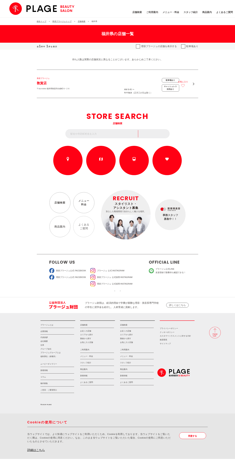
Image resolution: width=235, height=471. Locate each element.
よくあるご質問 (204, 12)
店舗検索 (116, 12)
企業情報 (44, 344)
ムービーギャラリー (48, 376)
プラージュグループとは (50, 365)
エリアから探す (101, 166)
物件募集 (44, 396)
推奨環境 (163, 352)
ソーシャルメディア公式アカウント (95, 296)
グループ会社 (45, 361)
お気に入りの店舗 (167, 166)
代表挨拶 (44, 350)
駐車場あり (192, 46)
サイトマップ (165, 356)
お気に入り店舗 (86, 355)
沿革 (42, 357)
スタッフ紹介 (170, 12)
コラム (43, 389)
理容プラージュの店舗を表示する (159, 46)
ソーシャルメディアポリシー (140, 296)
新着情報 (44, 383)
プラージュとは (46, 337)
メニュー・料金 (150, 12)
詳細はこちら (36, 462)
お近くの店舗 (68, 166)
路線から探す (134, 166)
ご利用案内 (132, 12)
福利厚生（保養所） (48, 369)
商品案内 (186, 12)
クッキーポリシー (167, 344)
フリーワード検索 (155, 135)
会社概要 (44, 353)
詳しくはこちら (177, 313)
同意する (193, 448)
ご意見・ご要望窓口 (48, 402)
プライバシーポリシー (169, 340)
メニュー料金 (83, 205)
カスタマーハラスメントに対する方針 (175, 348)
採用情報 (177, 330)
